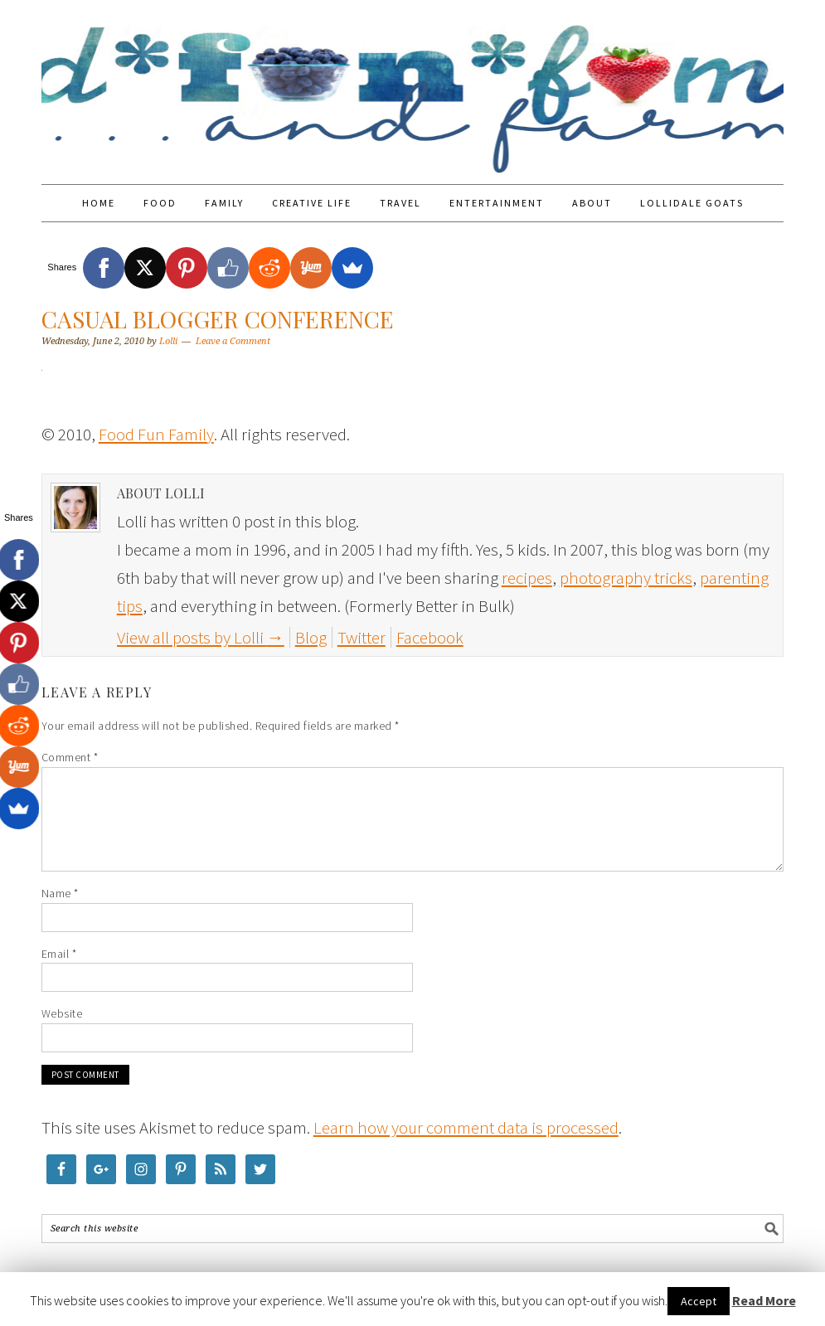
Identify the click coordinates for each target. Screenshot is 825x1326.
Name (60, 893)
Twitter (361, 637)
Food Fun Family (412, 85)
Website (62, 1013)
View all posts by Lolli (200, 637)
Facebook (429, 637)
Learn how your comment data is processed (466, 1127)
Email (59, 953)
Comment (70, 757)
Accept (698, 1301)
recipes (527, 577)
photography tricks (626, 577)
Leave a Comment (233, 341)
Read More (764, 1300)
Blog (311, 637)
